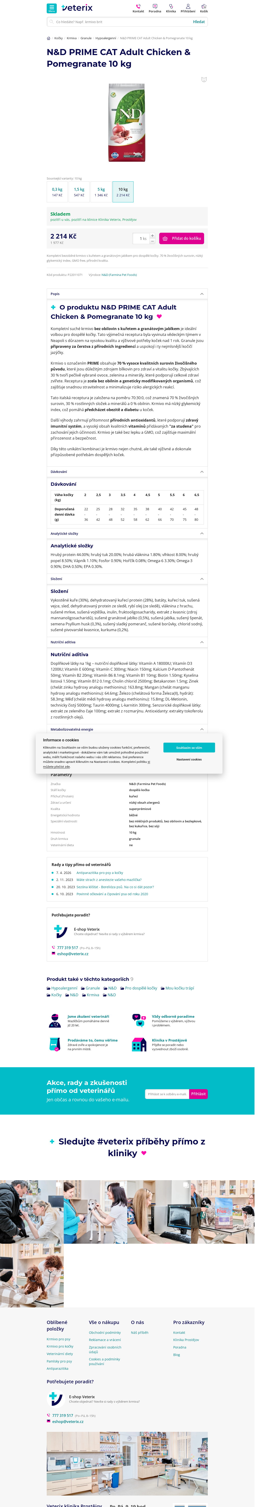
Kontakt (179, 1332)
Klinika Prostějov (186, 1340)
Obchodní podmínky (105, 1332)
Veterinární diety (60, 1354)
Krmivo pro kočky (60, 1346)
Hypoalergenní (105, 38)
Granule (86, 38)
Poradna (179, 1347)
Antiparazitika (57, 1368)
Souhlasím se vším (189, 747)
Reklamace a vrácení (105, 1340)
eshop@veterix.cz (70, 953)
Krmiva (72, 38)
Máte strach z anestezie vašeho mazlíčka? (110, 879)
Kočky (58, 38)
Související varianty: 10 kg (64, 178)
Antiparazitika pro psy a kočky (101, 872)
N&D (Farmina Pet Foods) (119, 275)
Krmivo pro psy (58, 1339)
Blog (176, 1354)
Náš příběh (139, 1332)
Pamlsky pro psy (59, 1361)
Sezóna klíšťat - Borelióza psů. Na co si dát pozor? (116, 887)
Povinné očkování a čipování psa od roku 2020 (113, 894)
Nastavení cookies (189, 759)
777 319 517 (65, 947)
